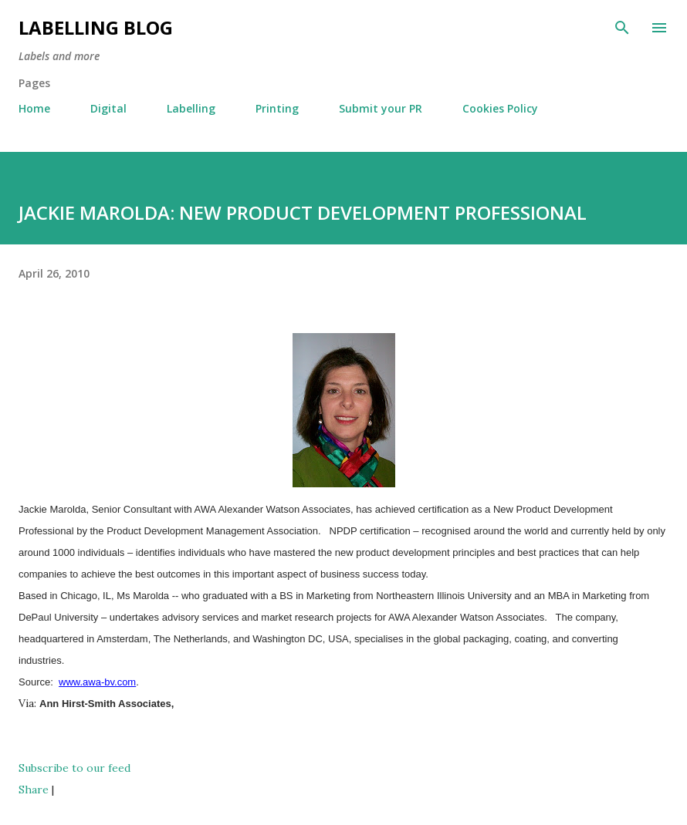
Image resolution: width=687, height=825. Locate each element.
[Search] (622, 28)
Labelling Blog (96, 27)
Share (34, 789)
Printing (277, 108)
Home (34, 108)
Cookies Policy (500, 108)
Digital (108, 108)
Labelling (191, 108)
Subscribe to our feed (74, 768)
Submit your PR (380, 108)
